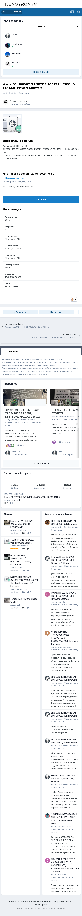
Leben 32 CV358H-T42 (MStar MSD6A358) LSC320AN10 (32, 500)
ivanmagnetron (65, 650)
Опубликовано (64, 608)
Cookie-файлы (41, 908)
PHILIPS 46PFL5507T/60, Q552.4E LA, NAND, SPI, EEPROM (63, 782)
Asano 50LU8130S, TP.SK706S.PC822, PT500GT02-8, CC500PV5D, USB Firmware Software (64, 641)
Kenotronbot (17, 44)
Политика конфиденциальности (34, 905)
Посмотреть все (41, 467)
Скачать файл (41, 199)
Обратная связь (62, 905)
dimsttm (61, 878)
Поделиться (20, 312)
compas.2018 (64, 830)
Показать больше (41, 72)
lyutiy (60, 530)
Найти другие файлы (20, 104)
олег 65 (61, 605)
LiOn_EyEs (9, 420)
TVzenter (16, 63)
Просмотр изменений (16, 178)
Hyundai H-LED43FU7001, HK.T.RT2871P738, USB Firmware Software (63, 563)
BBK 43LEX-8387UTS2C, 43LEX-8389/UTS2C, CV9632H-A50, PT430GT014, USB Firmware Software (65, 869)
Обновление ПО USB (15, 423)
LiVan (14, 34)
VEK (54, 416)
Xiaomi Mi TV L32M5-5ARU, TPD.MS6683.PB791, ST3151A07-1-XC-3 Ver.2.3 (23, 413)
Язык (12, 905)
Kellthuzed (16, 53)
